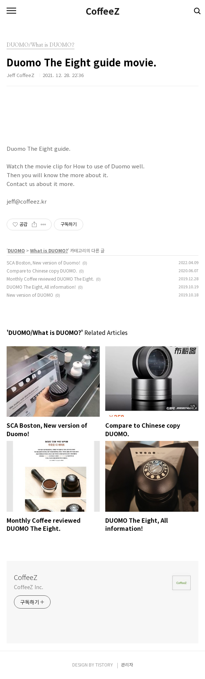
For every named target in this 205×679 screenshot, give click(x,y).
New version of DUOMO (30, 295)
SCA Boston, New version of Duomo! (43, 262)
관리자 (127, 664)
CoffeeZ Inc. (28, 587)
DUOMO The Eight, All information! (41, 287)
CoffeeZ (103, 11)
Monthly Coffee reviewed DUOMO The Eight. (50, 278)
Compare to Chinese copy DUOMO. (42, 270)
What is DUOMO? (49, 250)
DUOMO (16, 250)
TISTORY (104, 664)
